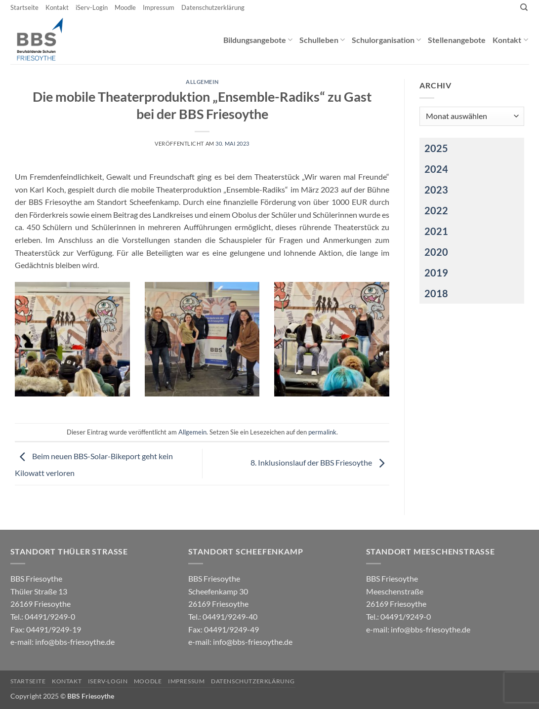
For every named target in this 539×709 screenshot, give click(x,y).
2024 (436, 169)
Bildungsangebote (257, 39)
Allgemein (202, 82)
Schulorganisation (386, 39)
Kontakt (57, 7)
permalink (322, 432)
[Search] (524, 7)
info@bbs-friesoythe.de (75, 641)
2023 (436, 190)
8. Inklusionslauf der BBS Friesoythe (319, 462)
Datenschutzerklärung (213, 7)
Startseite (24, 7)
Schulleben (322, 39)
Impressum (158, 7)
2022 (436, 210)
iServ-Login (92, 7)
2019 (436, 272)
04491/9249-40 (230, 616)
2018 (436, 293)
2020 (436, 252)
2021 (436, 231)
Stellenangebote (457, 39)
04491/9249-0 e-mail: (45, 629)
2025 (436, 148)
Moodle (125, 7)
